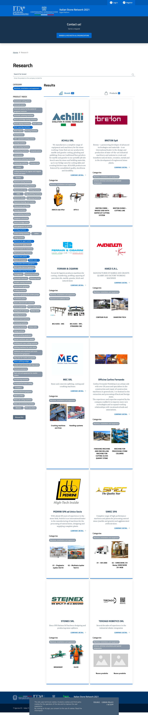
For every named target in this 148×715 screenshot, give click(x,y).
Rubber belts (35, 311)
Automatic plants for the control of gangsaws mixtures (25, 110)
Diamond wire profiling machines (24, 186)
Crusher (18, 167)
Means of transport (20, 260)
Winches (18, 408)
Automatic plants (19, 105)
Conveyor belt (34, 163)
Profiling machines (20, 291)
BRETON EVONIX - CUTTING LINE (120, 210)
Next (88, 200)
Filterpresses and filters (21, 206)
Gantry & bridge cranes (21, 223)
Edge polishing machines (33, 194)
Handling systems (76, 427)
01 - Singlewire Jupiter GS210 (58, 568)
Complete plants (35, 151)
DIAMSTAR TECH (119, 318)
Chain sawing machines (21, 147)
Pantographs (18, 275)
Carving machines (19, 143)
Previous (47, 200)
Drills (18, 194)
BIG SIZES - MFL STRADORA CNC (76, 326)
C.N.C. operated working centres (24, 139)
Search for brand (21, 74)
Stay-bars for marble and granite (24, 358)
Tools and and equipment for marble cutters (25, 374)
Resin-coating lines (34, 307)
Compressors (18, 155)
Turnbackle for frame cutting (23, 384)
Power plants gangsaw (21, 287)
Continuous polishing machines (24, 159)
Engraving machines (33, 198)
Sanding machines (20, 315)
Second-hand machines (21, 319)
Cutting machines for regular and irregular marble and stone (27, 173)
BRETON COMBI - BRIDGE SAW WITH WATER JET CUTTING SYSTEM (102, 212)
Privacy (97, 702)
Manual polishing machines (23, 253)
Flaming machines (20, 210)
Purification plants (20, 299)
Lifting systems (19, 238)
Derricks (18, 178)
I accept (110, 704)
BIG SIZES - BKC (58, 325)
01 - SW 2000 (102, 564)
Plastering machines (31, 275)
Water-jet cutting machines (23, 400)
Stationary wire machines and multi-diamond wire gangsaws (26, 353)
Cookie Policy (107, 702)
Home (15, 52)
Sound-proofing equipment (22, 335)
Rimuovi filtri (19, 417)
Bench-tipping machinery (22, 124)
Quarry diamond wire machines (24, 303)
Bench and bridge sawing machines (25, 120)
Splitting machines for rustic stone (25, 348)
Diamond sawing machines (22, 182)
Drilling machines (34, 190)
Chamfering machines (21, 151)
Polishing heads (35, 279)
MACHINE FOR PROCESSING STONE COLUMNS (119, 452)
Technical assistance (20, 369)
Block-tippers (18, 131)
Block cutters (37, 124)
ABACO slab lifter (58, 210)
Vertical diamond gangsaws (23, 392)
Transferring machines (21, 380)
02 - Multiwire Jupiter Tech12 (76, 568)
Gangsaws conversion (21, 218)
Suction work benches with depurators (26, 365)
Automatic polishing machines (23, 116)
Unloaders (18, 388)
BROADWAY (58, 669)
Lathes (36, 234)
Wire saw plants (30, 408)
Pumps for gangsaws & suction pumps (26, 295)
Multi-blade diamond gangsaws (24, 267)
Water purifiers (19, 396)
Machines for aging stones (22, 245)
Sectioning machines (20, 323)
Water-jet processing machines (24, 404)
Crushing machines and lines (58, 428)
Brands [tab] (66, 93)
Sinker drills (33, 327)
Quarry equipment (20, 307)
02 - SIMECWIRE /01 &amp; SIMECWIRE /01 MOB (120, 567)
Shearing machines (20, 327)
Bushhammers (19, 135)
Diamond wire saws (20, 190)
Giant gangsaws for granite (22, 227)
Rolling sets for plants (21, 311)
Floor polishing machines (22, 214)
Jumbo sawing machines (22, 234)
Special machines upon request (24, 339)
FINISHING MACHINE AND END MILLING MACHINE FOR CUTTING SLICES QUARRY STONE (102, 455)
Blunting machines (31, 131)
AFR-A (76, 210)
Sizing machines (19, 331)
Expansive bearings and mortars (24, 202)
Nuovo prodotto (102, 676)
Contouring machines (21, 163)
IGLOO (76, 669)
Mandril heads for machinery (23, 249)
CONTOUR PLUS (102, 318)
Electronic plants (19, 198)
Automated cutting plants (22, 101)
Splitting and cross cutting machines (25, 344)
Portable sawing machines (22, 283)
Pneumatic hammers (20, 279)
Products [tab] (112, 93)
